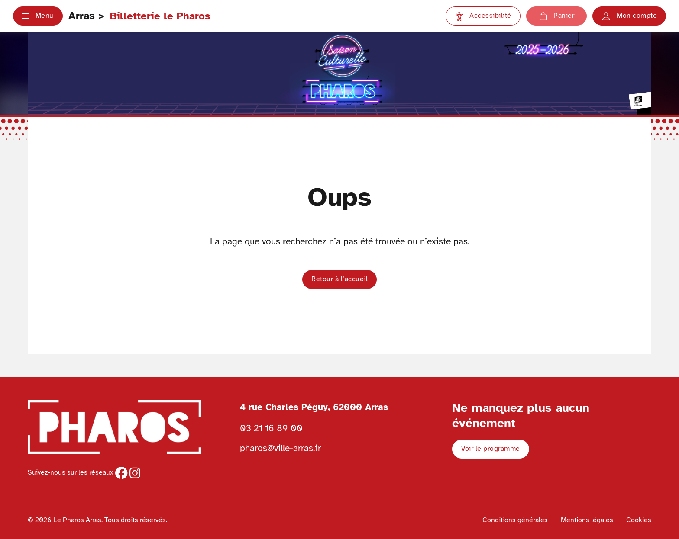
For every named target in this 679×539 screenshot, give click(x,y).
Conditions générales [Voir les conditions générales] (515, 520)
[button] (38, 16)
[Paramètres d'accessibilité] (483, 16)
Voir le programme (490, 448)
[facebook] (121, 473)
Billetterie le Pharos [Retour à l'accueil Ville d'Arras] (160, 16)
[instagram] (134, 473)
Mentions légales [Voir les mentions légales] (587, 520)
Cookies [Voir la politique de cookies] (638, 520)
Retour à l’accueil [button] (339, 279)
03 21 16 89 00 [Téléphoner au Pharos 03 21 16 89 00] (271, 428)
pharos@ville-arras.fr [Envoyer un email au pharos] (280, 448)
